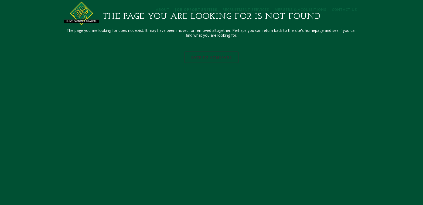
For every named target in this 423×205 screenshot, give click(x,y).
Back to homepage (211, 57)
